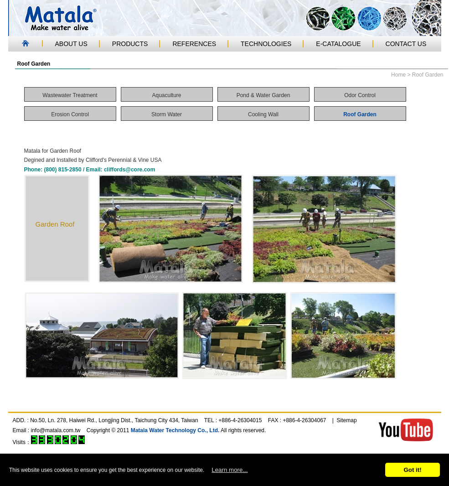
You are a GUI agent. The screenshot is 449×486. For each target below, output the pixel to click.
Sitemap (347, 420)
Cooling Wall (263, 114)
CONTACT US (406, 43)
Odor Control (360, 95)
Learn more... (230, 469)
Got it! (412, 469)
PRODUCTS (130, 43)
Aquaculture (166, 95)
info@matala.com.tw (56, 430)
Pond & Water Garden (263, 95)
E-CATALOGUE (338, 43)
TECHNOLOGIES (266, 43)
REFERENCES (194, 43)
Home (398, 75)
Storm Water (166, 114)
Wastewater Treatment (69, 95)
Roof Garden (360, 114)
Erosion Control (70, 114)
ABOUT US (71, 43)
